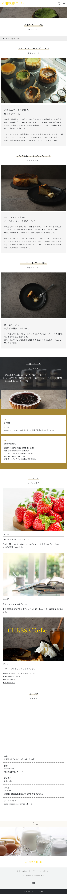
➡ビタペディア (9, 682)
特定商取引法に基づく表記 (33, 875)
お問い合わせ (22, 871)
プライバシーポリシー (41, 871)
